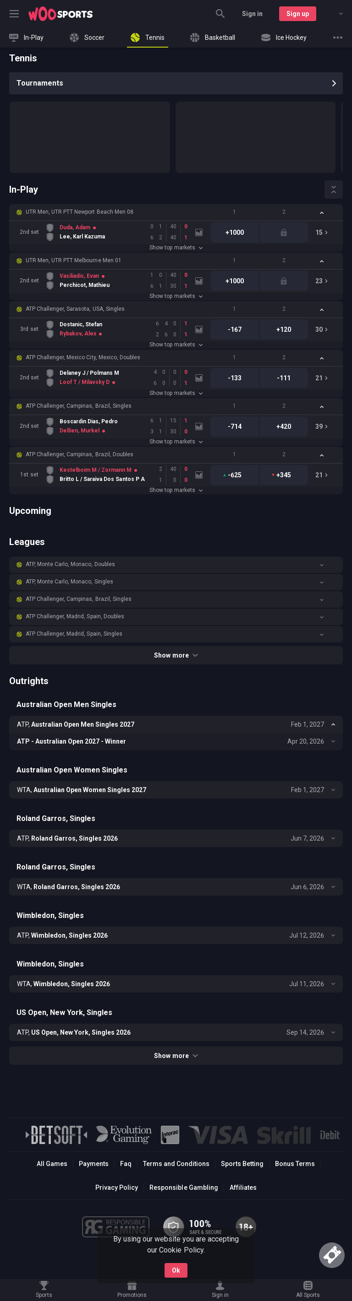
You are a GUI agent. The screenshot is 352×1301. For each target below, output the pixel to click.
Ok (176, 1270)
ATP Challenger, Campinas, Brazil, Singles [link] (79, 406)
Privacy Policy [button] (116, 1187)
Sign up (297, 13)
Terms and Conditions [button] (176, 1163)
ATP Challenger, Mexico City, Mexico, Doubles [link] (83, 357)
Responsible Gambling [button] (183, 1187)
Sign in (252, 13)
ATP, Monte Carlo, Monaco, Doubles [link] (70, 564)
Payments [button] (94, 1163)
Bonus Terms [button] (295, 1163)
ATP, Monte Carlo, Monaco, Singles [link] (69, 581)
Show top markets (175, 247)
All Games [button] (52, 1163)
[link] (60, 14)
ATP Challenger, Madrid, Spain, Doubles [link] (75, 616)
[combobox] (334, 14)
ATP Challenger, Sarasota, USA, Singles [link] (75, 309)
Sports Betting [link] (242, 1163)
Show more (176, 655)
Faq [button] (126, 1163)
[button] (176, 212)
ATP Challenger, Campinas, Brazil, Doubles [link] (79, 454)
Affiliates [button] (243, 1187)
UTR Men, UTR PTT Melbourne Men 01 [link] (73, 260)
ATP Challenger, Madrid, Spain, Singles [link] (74, 634)
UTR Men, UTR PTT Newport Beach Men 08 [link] (79, 212)
